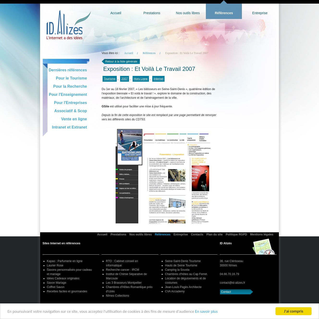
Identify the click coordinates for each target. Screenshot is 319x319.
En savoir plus (206, 311)
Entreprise (260, 13)
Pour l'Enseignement (68, 94)
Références (224, 13)
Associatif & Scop (70, 111)
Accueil (115, 13)
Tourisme (110, 78)
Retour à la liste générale (121, 61)
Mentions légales (261, 234)
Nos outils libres (188, 13)
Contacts (197, 234)
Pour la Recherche (70, 86)
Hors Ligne (141, 78)
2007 (124, 78)
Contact (226, 292)
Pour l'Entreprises (70, 103)
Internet (158, 78)
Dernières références (68, 70)
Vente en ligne (74, 119)
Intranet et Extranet (69, 127)
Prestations (151, 13)
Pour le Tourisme (71, 78)
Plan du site (214, 234)
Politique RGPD (236, 234)
